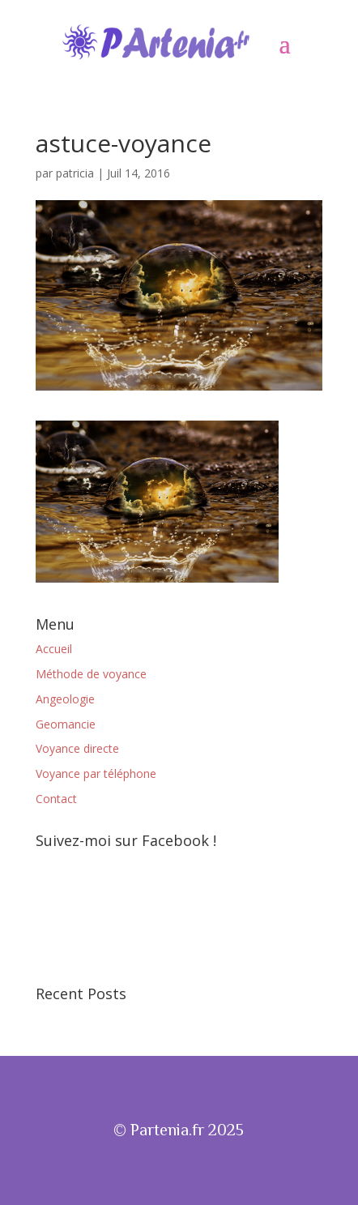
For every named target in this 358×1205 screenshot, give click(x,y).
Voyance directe (77, 748)
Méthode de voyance (91, 674)
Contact (56, 798)
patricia (75, 173)
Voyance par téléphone (96, 773)
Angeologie (65, 699)
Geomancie (66, 724)
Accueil (54, 648)
